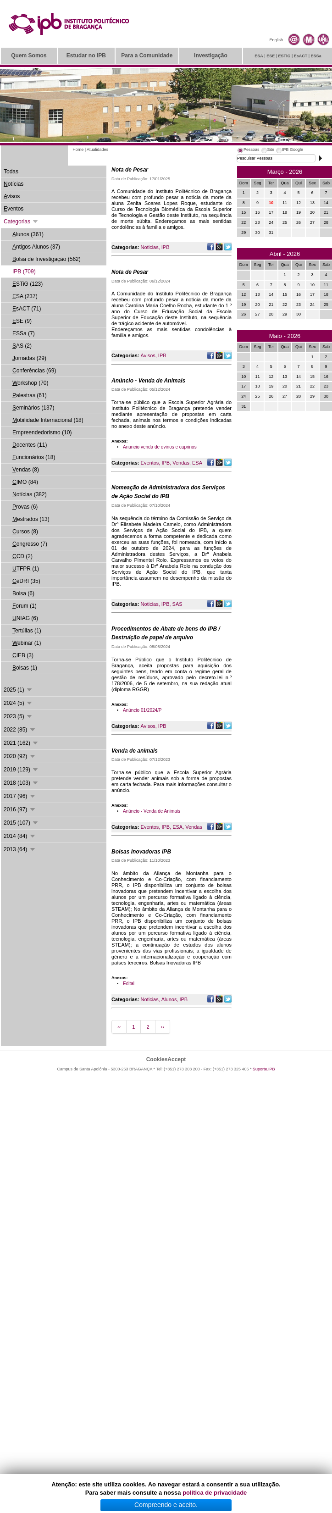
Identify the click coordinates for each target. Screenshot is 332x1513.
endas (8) (25, 469)
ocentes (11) (29, 445)
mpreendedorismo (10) (42, 432)
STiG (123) (27, 284)
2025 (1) (18, 689)
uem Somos (28, 55)
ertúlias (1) (26, 630)
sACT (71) (26, 308)
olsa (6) (23, 593)
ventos (13, 208)
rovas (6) (25, 507)
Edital (128, 983)
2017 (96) (20, 796)
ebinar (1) (26, 643)
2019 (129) (21, 769)
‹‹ (119, 1027)
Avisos (148, 355)
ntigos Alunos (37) (36, 247)
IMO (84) (25, 482)
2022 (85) (20, 729)
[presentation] (248, 151)
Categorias (21, 221)
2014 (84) (20, 836)
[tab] (248, 151)
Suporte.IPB (264, 1069)
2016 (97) (20, 809)
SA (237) (25, 296)
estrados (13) (31, 519)
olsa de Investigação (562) (46, 259)
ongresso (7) (29, 544)
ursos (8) (25, 531)
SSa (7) (23, 333)
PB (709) (24, 271)
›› (162, 1027)
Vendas (180, 463)
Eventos (150, 463)
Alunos (169, 999)
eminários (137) (33, 408)
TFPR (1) (25, 568)
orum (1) (24, 606)
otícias (13, 184)
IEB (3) (22, 655)
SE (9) (22, 321)
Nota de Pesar (129, 169)
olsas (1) (24, 668)
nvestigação (210, 55)
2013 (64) (20, 849)
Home (77, 149)
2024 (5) (18, 703)
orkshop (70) (30, 383)
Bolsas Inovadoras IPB (141, 851)
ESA (197, 463)
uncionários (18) (33, 457)
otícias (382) (29, 494)
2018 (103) (21, 783)
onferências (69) (34, 370)
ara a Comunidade (146, 55)
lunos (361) (28, 234)
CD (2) (22, 556)
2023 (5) (18, 716)
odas (11, 171)
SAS (177, 604)
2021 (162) (21, 743)
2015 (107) (21, 822)
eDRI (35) (26, 581)
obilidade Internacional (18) (47, 420)
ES (259, 56)
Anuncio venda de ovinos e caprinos (160, 446)
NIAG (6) (25, 618)
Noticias (150, 247)
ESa (316, 56)
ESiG (284, 56)
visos (12, 196)
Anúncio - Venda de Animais (148, 380)
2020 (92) (20, 756)
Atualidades (97, 149)
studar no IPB (86, 55)
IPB (165, 247)
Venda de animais (134, 751)
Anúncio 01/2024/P (142, 710)
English (276, 40)
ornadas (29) (29, 358)
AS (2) (22, 346)
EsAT (301, 56)
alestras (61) (29, 395)
